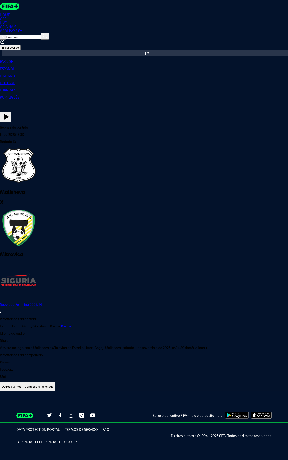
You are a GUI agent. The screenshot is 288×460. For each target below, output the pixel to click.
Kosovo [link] (66, 326)
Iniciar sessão (10, 47)
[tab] (11, 387)
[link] (144, 308)
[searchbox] (23, 37)
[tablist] (144, 387)
